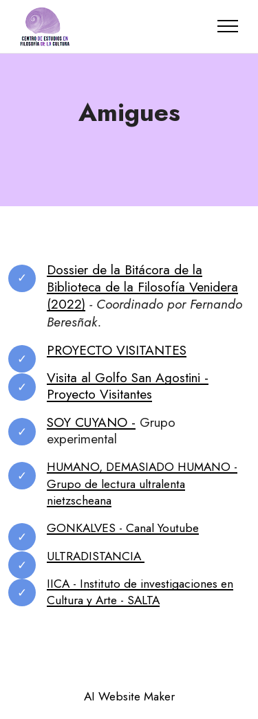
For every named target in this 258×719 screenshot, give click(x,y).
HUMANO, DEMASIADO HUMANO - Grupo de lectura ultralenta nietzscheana (142, 483)
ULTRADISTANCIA (95, 556)
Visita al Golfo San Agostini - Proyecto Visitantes (127, 385)
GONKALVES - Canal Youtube (123, 528)
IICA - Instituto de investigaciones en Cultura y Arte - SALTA (140, 592)
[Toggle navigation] (228, 26)
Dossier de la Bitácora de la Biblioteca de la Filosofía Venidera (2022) (142, 287)
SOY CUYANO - (91, 422)
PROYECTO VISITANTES (116, 350)
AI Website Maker (129, 697)
